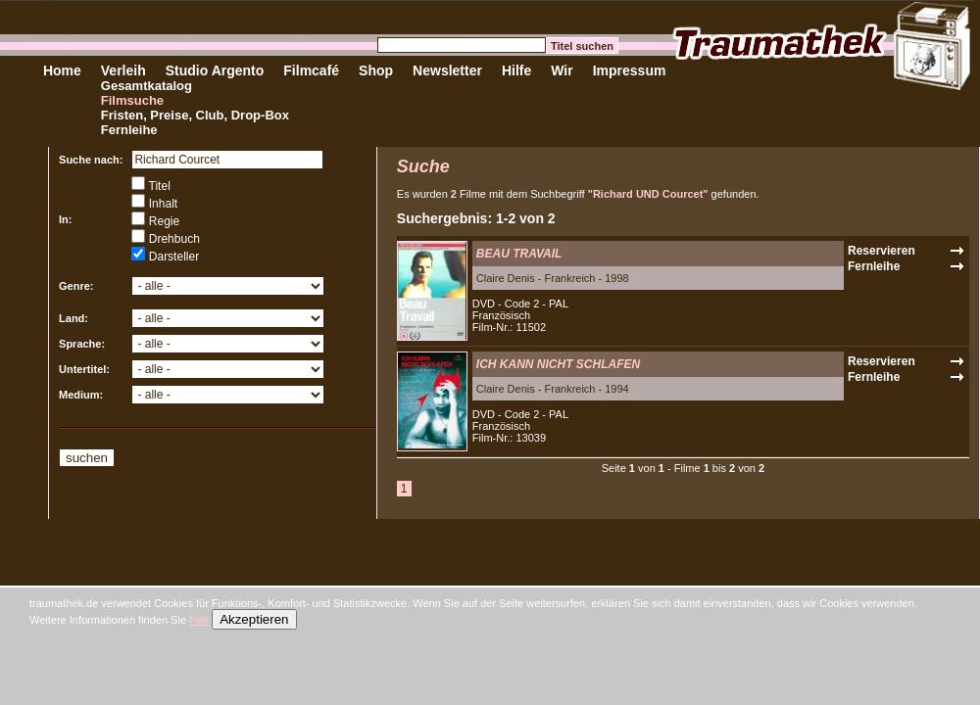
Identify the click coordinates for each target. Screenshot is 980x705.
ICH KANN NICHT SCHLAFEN (558, 364)
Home (62, 70)
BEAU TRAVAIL (519, 253)
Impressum (629, 70)
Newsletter (447, 70)
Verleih (123, 70)
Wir (561, 70)
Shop (376, 70)
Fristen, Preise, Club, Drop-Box (195, 115)
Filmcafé (311, 70)
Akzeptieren (254, 619)
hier (199, 620)
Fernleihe (129, 129)
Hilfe (516, 70)
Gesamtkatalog (146, 85)
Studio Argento (215, 70)
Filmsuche (132, 100)
